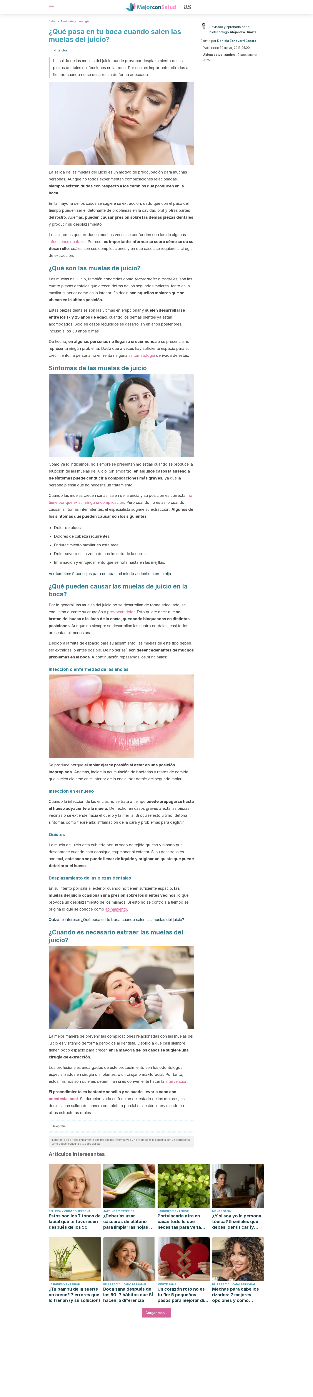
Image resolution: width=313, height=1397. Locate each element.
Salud (53, 21)
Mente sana (221, 1211)
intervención (176, 1081)
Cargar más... (156, 1313)
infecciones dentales (67, 241)
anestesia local (63, 1098)
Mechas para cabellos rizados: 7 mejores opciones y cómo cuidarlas (235, 1294)
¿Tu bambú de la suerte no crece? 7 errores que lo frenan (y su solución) (74, 1294)
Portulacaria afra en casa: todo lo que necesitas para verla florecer (179, 1221)
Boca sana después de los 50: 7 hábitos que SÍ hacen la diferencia (128, 1294)
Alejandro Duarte (243, 32)
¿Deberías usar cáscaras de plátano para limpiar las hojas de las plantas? (129, 1221)
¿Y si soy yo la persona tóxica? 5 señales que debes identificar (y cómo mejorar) (236, 1221)
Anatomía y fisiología (75, 21)
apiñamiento (116, 909)
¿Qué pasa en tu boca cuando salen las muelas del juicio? (132, 919)
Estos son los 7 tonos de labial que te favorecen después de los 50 (75, 1221)
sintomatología (141, 355)
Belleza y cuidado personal (70, 1211)
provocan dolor (121, 612)
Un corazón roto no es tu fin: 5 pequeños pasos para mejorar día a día (182, 1294)
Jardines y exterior (118, 1211)
